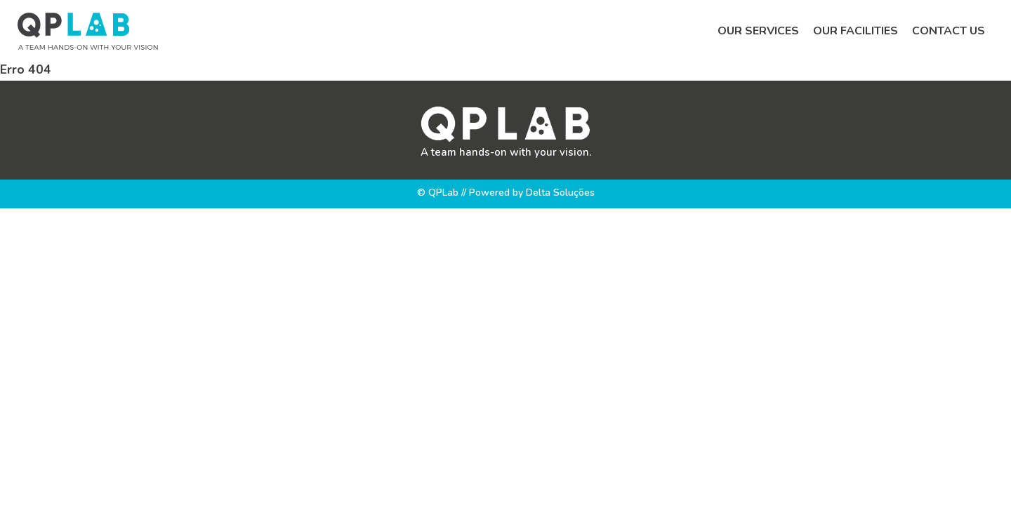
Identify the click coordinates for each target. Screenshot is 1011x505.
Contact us (948, 31)
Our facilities (855, 31)
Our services (758, 31)
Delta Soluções (560, 192)
